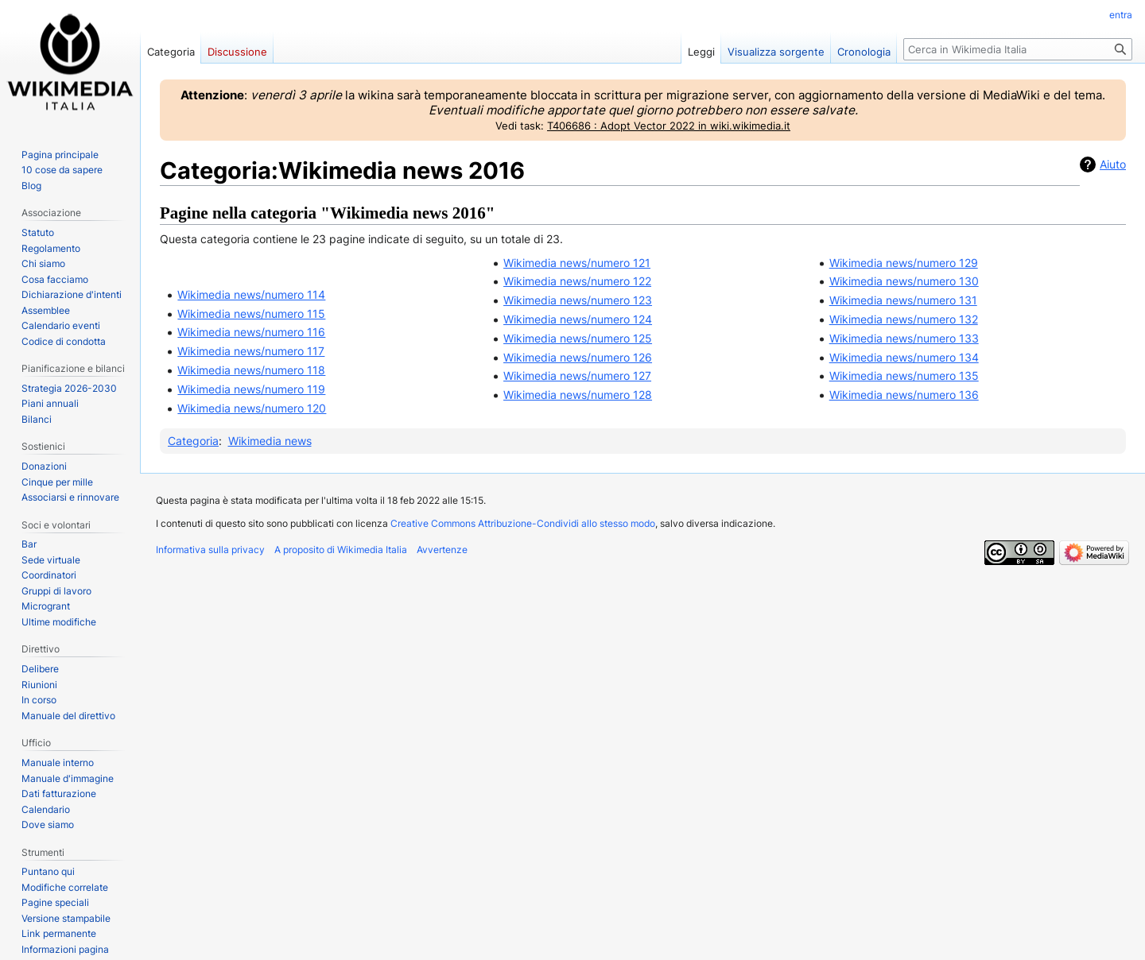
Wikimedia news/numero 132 (903, 319)
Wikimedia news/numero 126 (577, 357)
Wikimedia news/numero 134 (904, 357)
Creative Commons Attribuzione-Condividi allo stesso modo (522, 523)
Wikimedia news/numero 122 (577, 281)
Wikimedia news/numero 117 (250, 351)
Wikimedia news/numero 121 (576, 262)
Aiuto (1113, 164)
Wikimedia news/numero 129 (903, 262)
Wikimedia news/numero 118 (251, 370)
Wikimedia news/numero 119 (251, 389)
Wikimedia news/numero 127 (577, 375)
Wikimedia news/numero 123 (577, 300)
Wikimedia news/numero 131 (903, 300)
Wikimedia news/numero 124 (577, 319)
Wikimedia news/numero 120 (251, 408)
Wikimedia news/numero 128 (577, 394)
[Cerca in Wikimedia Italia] (1017, 49)
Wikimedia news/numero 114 (251, 294)
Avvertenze (442, 549)
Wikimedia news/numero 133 (904, 338)
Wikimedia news (270, 440)
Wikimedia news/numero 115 (251, 313)
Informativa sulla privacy (210, 549)
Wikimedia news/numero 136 (904, 394)
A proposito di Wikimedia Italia (340, 549)
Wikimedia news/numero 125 (577, 338)
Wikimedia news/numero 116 (251, 332)
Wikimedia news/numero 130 (904, 281)
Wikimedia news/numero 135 (904, 375)
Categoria (193, 440)
